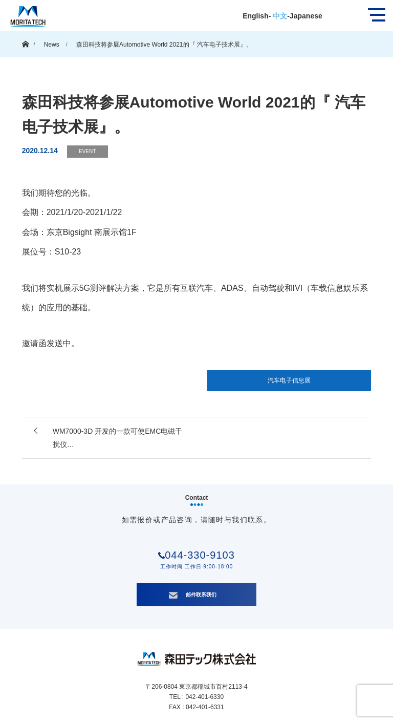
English (256, 15)
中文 (279, 15)
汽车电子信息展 (289, 380)
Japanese (306, 15)
